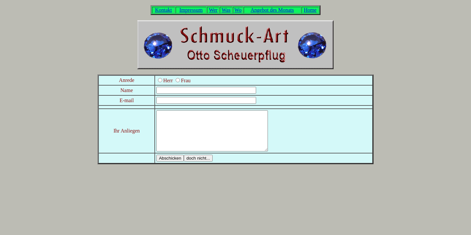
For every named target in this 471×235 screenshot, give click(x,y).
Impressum (190, 10)
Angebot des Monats (272, 10)
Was (226, 10)
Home (310, 10)
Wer (213, 10)
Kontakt (163, 10)
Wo (238, 10)
